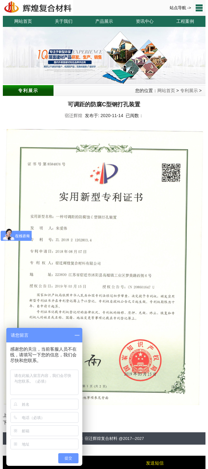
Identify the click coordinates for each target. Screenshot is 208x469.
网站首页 (23, 21)
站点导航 (199, 8)
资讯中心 (145, 21)
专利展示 (189, 90)
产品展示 (104, 21)
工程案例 (185, 21)
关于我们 (63, 21)
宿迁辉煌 (73, 115)
